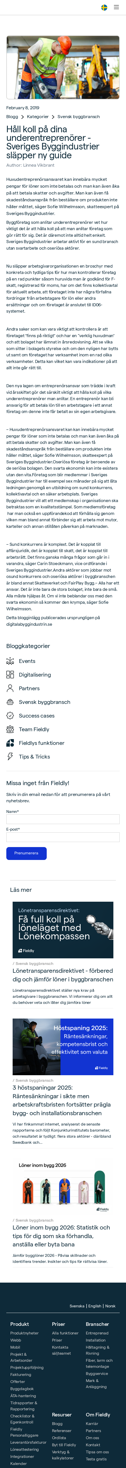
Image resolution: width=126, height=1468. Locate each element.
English (94, 1306)
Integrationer (22, 1456)
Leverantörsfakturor (28, 1442)
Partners (93, 1431)
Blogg (12, 116)
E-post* (13, 829)
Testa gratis (96, 1459)
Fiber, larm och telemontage (99, 1363)
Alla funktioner (65, 1333)
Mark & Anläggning (96, 1383)
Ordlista (59, 1438)
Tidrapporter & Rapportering (23, 1406)
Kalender (18, 1463)
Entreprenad (97, 1333)
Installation (96, 1340)
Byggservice (97, 1373)
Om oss (92, 1438)
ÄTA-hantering (23, 1396)
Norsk (110, 1306)
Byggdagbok (22, 1389)
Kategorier (38, 116)
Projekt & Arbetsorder (21, 1357)
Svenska (77, 1306)
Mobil (15, 1347)
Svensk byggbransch (79, 116)
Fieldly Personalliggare (24, 1432)
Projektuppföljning (27, 1367)
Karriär (92, 1423)
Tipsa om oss (97, 1452)
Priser (58, 1324)
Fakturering (20, 1374)
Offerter (17, 1381)
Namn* (12, 811)
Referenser (61, 1431)
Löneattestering (24, 1449)
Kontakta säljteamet (61, 1350)
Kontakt (93, 1445)
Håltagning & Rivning (98, 1350)
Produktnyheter (24, 1333)
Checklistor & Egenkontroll (22, 1419)
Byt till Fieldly (64, 1445)
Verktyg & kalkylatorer (63, 1455)
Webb (15, 1340)
